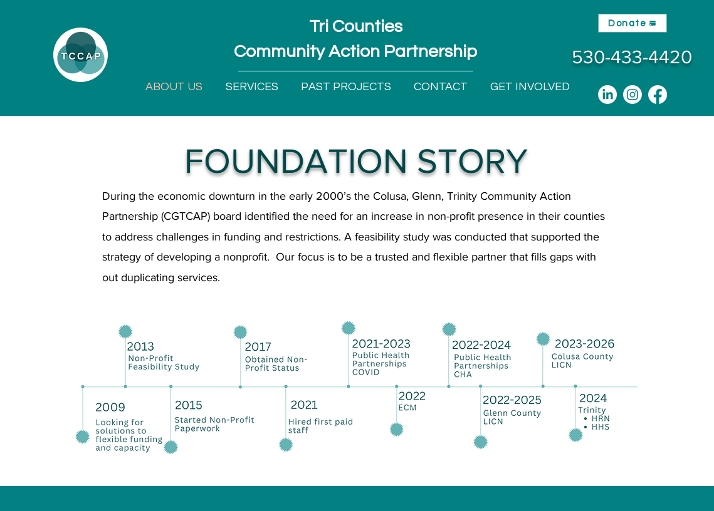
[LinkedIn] (607, 94)
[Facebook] (657, 94)
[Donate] (632, 23)
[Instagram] (632, 94)
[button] (252, 87)
